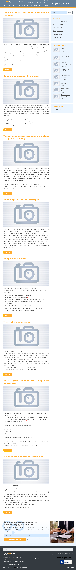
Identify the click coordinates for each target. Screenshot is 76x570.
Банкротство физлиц (60, 21)
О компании (16, 5)
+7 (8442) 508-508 (64, 557)
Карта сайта (70, 567)
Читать (7, 69)
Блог (40, 5)
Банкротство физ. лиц (65, 57)
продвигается (14, 567)
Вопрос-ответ (34, 5)
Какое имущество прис (64, 49)
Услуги (10, 5)
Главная (5, 5)
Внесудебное (57, 27)
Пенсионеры (57, 34)
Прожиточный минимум (65, 95)
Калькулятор (19, 1)
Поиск (70, 12)
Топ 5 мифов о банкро (65, 82)
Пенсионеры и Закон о (65, 69)
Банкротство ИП (58, 24)
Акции (28, 5)
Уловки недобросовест (66, 63)
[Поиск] (59, 12)
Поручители (57, 37)
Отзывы (23, 5)
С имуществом (58, 31)
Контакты (45, 5)
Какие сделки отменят (65, 89)
